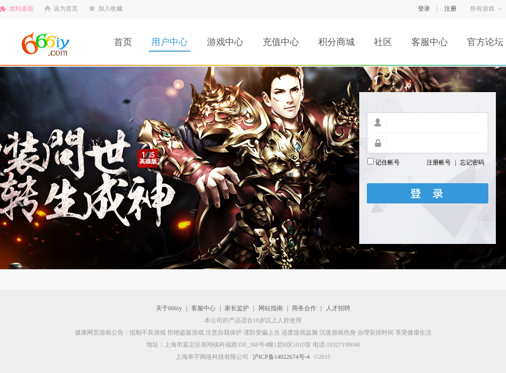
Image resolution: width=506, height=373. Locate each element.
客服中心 (429, 42)
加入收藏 (110, 8)
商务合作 (304, 308)
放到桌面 (21, 8)
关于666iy (169, 308)
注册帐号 (439, 162)
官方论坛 (485, 42)
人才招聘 (338, 308)
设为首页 (66, 8)
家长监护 (237, 308)
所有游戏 (482, 8)
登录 (424, 8)
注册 (450, 8)
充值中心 (281, 42)
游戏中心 (225, 42)
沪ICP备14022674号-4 (281, 356)
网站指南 (271, 308)
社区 (383, 42)
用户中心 (169, 42)
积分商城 (336, 42)
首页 (123, 42)
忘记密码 (472, 162)
